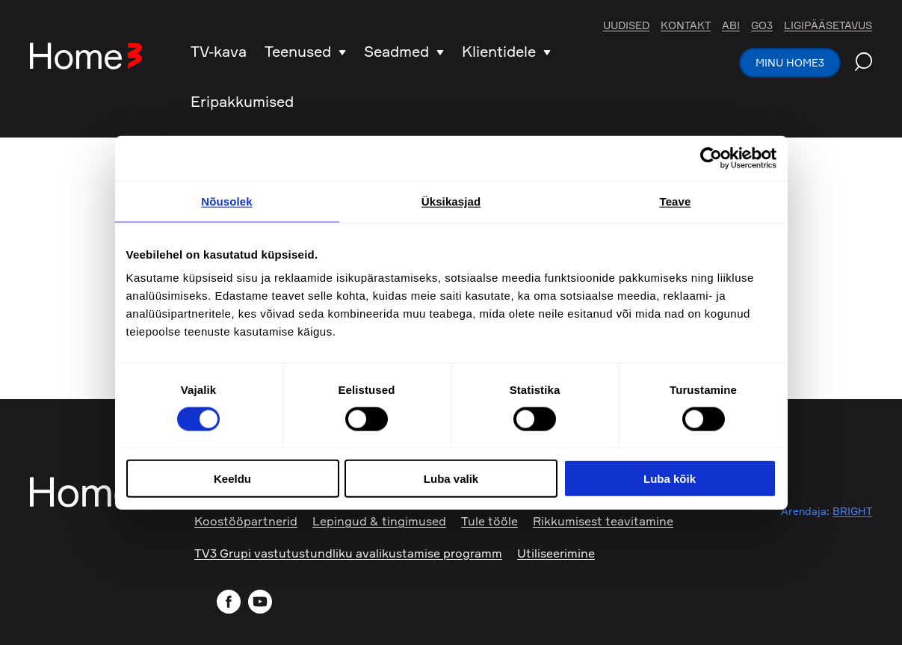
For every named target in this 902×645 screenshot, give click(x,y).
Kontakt (686, 25)
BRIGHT (852, 510)
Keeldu (232, 478)
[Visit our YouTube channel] (262, 603)
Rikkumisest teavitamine (603, 520)
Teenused (305, 51)
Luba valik (451, 478)
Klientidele (506, 51)
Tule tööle (489, 520)
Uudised (626, 25)
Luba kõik (669, 478)
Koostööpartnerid (245, 520)
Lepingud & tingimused (379, 520)
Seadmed (404, 51)
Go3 (762, 25)
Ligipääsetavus (828, 25)
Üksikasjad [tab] (451, 200)
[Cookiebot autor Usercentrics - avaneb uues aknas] (711, 157)
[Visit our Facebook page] (231, 603)
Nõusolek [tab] (226, 200)
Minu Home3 (790, 62)
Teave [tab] (675, 200)
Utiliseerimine (556, 553)
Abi (731, 25)
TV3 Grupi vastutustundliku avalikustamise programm (348, 553)
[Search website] (863, 63)
